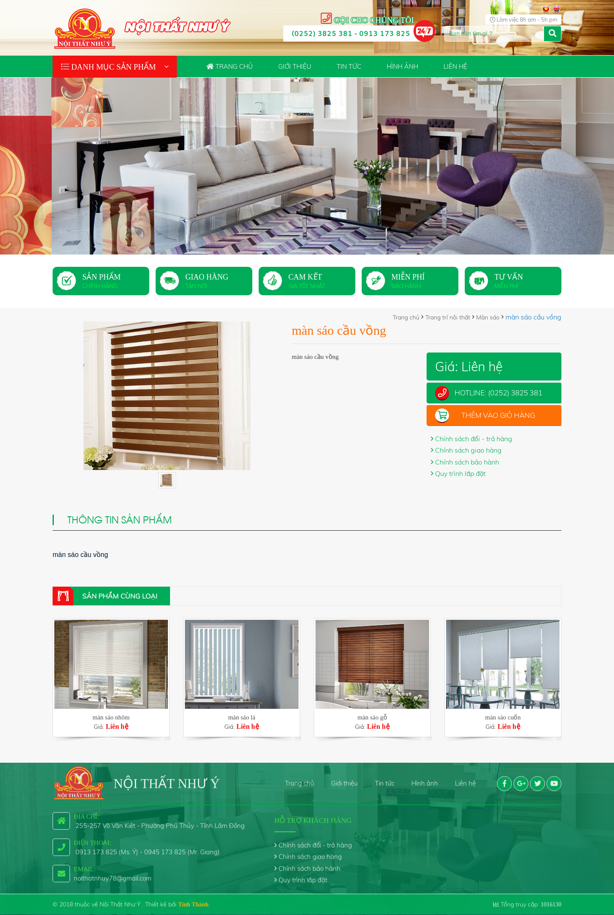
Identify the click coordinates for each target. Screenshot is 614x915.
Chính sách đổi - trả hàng (473, 438)
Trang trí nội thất (447, 317)
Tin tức (349, 66)
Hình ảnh (402, 66)
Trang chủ (230, 66)
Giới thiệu (294, 66)
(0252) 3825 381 (322, 33)
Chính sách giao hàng (468, 450)
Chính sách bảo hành (467, 462)
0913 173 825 (384, 33)
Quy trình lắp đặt (460, 473)
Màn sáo (488, 317)
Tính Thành (193, 898)
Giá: (111, 721)
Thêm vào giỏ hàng (498, 415)
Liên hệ (455, 66)
